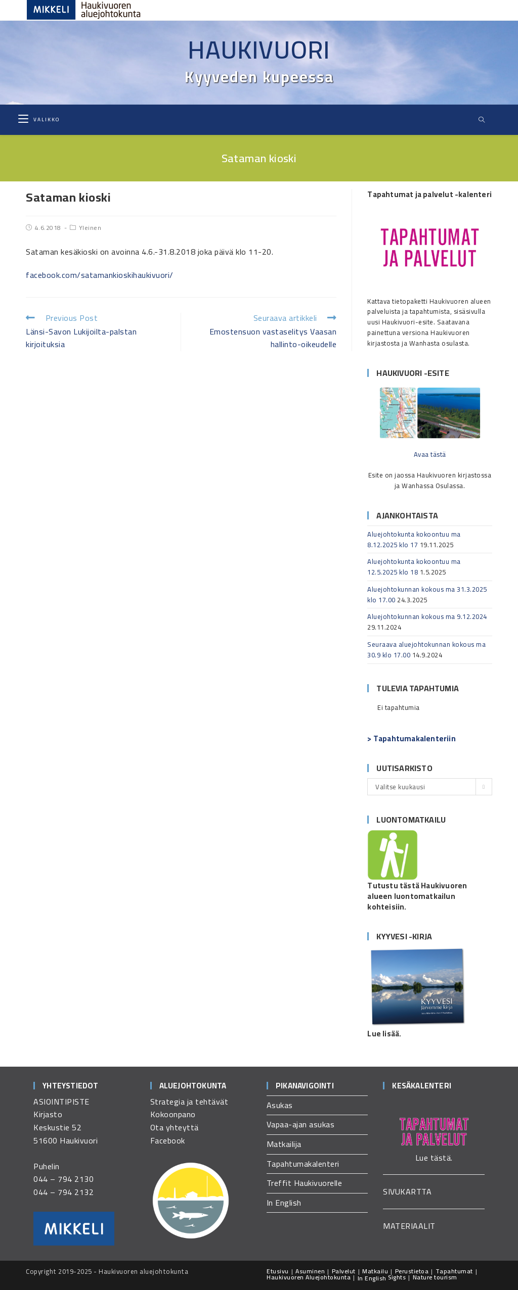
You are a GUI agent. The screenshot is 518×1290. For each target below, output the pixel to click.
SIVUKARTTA (407, 1191)
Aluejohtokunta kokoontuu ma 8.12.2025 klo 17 (414, 539)
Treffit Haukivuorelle (304, 1182)
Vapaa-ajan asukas (301, 1124)
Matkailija (284, 1144)
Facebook (167, 1140)
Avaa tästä (430, 454)
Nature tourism (435, 1277)
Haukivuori (259, 49)
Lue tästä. (434, 1157)
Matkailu (375, 1271)
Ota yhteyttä (174, 1127)
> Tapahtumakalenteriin (411, 738)
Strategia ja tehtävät (189, 1101)
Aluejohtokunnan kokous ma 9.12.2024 (427, 616)
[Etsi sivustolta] (481, 120)
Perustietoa (412, 1271)
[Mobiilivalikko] (39, 119)
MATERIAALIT (409, 1225)
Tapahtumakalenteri (303, 1163)
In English (284, 1202)
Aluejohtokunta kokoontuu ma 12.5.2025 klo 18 (414, 566)
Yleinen (90, 227)
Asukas (280, 1105)
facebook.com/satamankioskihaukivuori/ (100, 274)
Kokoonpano (173, 1114)
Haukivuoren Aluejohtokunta (309, 1277)
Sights (397, 1277)
